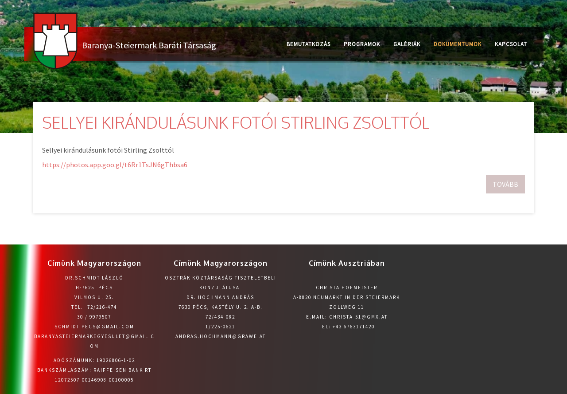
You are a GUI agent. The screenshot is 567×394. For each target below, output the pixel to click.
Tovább (505, 184)
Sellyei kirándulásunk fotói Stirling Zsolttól (236, 122)
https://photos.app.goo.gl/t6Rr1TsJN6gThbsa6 (114, 164)
